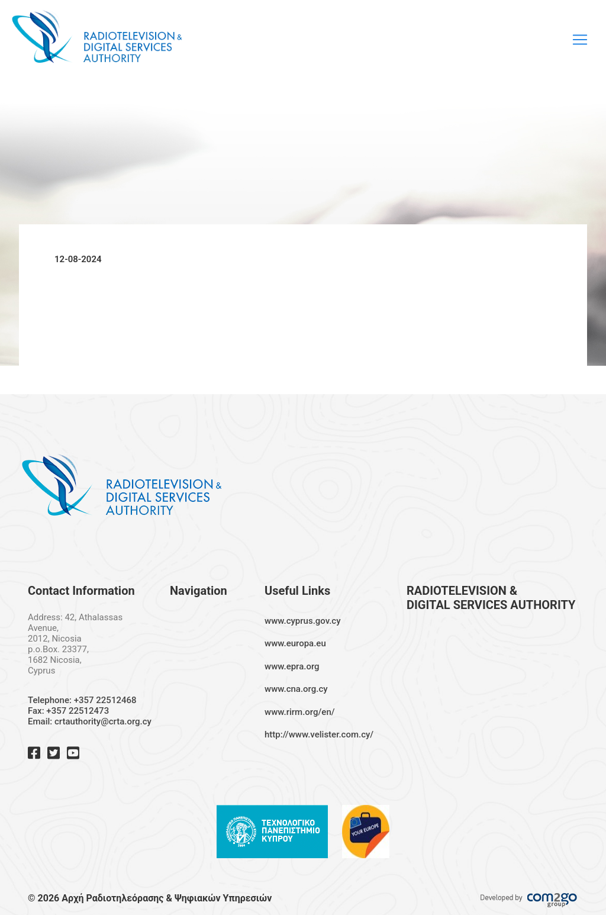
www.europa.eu (295, 643)
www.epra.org (292, 666)
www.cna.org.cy (296, 689)
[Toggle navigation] (580, 39)
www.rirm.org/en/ (300, 712)
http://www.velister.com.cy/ (319, 734)
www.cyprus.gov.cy (303, 621)
